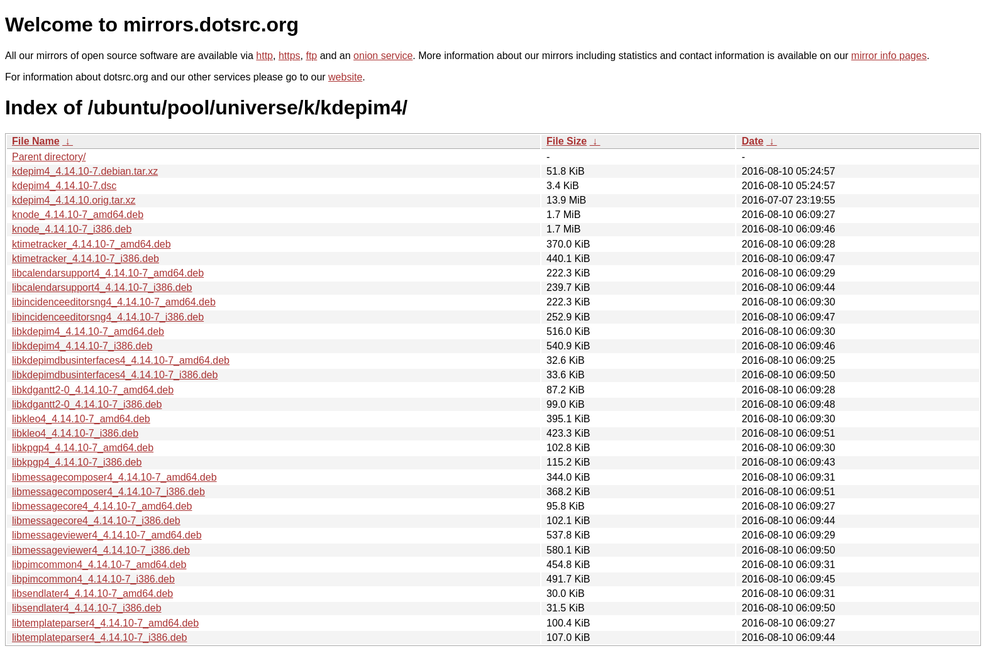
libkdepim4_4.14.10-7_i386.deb (82, 346)
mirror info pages (889, 55)
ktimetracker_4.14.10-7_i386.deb (85, 258)
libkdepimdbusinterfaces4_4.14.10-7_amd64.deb (121, 360)
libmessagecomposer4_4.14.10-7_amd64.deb (114, 477)
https (290, 55)
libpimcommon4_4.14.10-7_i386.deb (93, 579)
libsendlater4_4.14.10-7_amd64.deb (92, 593)
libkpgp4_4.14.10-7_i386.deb (76, 462)
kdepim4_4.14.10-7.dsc (64, 185)
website (345, 77)
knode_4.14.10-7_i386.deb (71, 229)
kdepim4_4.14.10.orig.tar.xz (74, 200)
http (264, 55)
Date (752, 141)
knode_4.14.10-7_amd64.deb (77, 214)
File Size (566, 141)
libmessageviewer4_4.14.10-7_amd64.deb (107, 535)
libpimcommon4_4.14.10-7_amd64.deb (99, 564)
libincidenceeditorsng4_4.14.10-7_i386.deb (108, 317)
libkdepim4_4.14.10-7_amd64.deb (88, 331)
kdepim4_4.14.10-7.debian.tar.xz (85, 171)
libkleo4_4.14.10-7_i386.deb (75, 433)
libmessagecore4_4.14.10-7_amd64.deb (102, 506)
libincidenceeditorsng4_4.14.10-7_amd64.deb (114, 302)
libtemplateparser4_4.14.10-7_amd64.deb (105, 623)
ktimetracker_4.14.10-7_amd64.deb (91, 244)
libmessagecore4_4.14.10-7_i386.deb (96, 520)
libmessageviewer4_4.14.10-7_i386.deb (101, 550)
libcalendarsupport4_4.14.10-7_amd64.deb (108, 273)
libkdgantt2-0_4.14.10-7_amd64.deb (93, 390)
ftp (311, 55)
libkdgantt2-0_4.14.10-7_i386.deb (87, 404)
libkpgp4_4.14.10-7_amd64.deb (82, 447)
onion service (383, 55)
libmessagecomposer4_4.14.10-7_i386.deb (108, 491)
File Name (36, 141)
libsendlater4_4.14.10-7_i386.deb (87, 608)
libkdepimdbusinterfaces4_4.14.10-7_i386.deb (115, 374)
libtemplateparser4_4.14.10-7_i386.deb (99, 637)
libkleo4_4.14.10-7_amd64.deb (81, 418)
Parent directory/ (49, 156)
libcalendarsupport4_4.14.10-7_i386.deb (102, 287)
